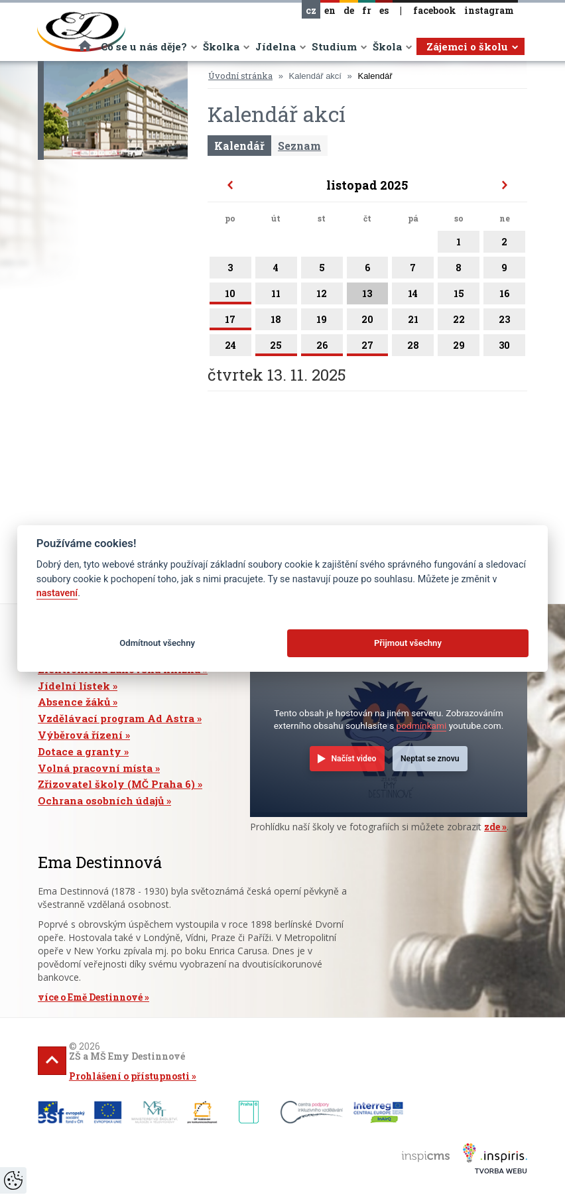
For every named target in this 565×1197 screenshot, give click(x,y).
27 (368, 347)
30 (504, 347)
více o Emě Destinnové (90, 997)
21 (413, 321)
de (349, 10)
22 (458, 321)
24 (230, 347)
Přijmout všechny (408, 643)
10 (230, 295)
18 (276, 321)
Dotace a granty (79, 751)
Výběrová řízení (80, 734)
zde (492, 826)
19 (322, 321)
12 (322, 295)
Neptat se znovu (430, 758)
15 (458, 295)
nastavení (57, 593)
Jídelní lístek (74, 685)
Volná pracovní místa (95, 768)
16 (504, 295)
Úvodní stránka (240, 76)
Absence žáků (74, 701)
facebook (434, 10)
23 (504, 321)
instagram (489, 10)
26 (322, 347)
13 (368, 295)
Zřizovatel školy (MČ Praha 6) (116, 783)
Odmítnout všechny (157, 643)
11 (276, 295)
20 (368, 321)
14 (413, 295)
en (330, 10)
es (384, 10)
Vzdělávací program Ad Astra (116, 718)
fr (366, 10)
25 (276, 347)
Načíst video (353, 758)
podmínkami (422, 725)
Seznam (299, 146)
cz (311, 10)
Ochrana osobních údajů (101, 800)
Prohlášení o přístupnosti (129, 1076)
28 (413, 347)
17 (230, 321)
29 (458, 347)
